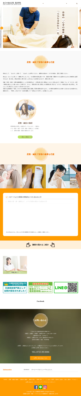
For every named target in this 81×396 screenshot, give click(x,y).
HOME (31, 3)
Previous (1, 28)
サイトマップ (38, 382)
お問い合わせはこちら (40, 358)
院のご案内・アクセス (70, 379)
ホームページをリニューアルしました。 (42, 369)
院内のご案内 (59, 379)
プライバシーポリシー (49, 382)
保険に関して (47, 3)
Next (79, 28)
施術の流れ (32, 379)
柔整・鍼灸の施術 (13, 379)
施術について (38, 3)
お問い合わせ (71, 3)
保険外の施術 (23, 379)
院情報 (63, 3)
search (77, 3)
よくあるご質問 (56, 3)
